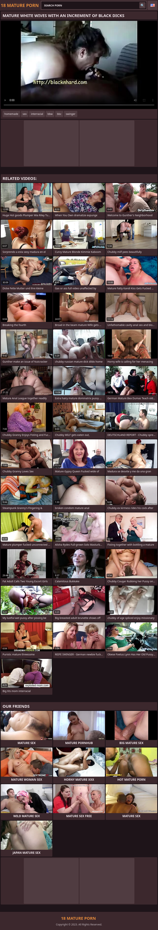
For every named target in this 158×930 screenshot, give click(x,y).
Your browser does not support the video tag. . (79, 65)
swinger (70, 114)
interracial (37, 114)
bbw (50, 114)
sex (25, 114)
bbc (59, 114)
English (152, 5)
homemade (11, 114)
